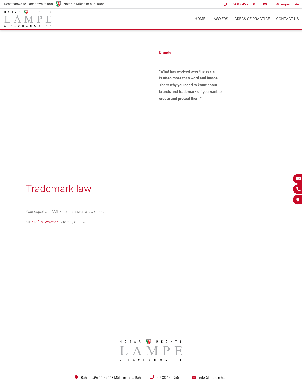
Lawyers (219, 18)
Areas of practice (252, 18)
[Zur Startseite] (28, 26)
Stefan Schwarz (45, 222)
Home (200, 18)
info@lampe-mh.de (285, 4)
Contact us (287, 18)
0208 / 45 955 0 (243, 4)
